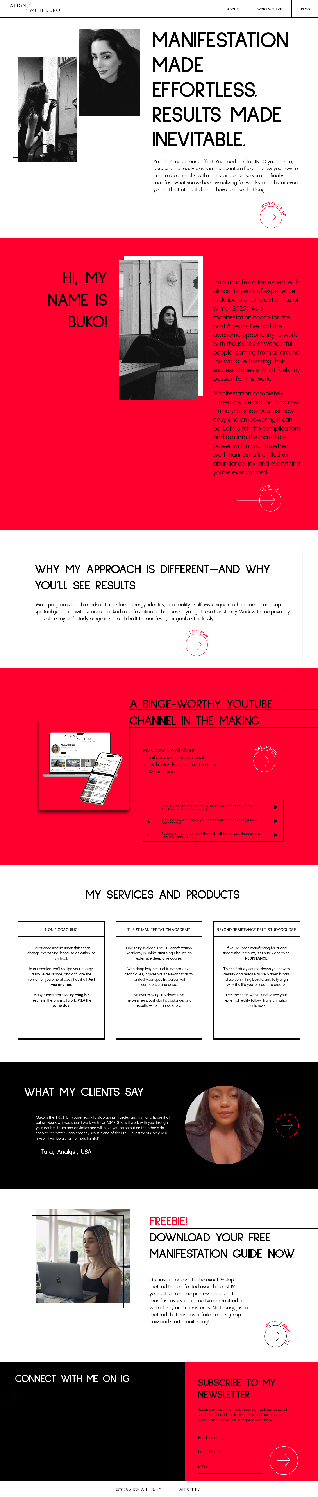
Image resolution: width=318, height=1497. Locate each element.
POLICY (195, 1489)
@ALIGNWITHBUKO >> (40, 1394)
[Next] (287, 1125)
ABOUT (236, 9)
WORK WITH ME (271, 9)
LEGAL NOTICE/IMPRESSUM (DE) (156, 1489)
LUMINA (234, 1489)
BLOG (306, 9)
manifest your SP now (159, 1028)
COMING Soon (256, 1028)
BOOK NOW (61, 1028)
